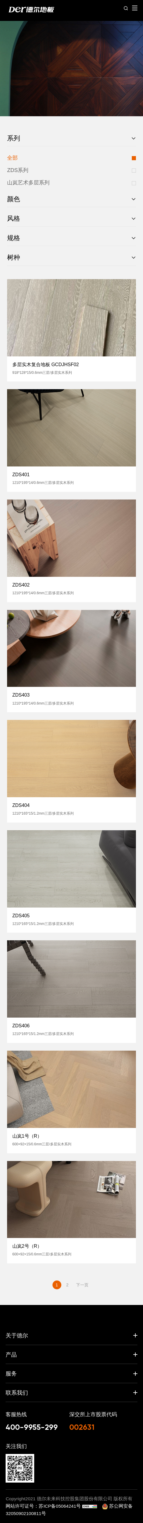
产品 (11, 1354)
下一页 (82, 1285)
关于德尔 (17, 1335)
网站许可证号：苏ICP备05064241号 (44, 1506)
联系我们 (17, 1392)
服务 (11, 1373)
